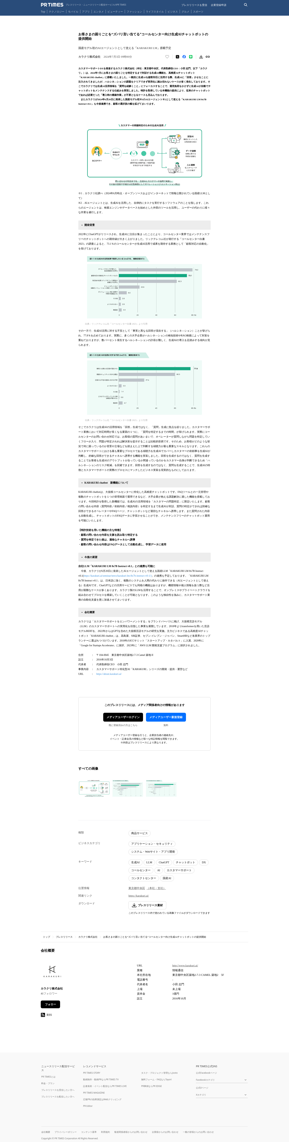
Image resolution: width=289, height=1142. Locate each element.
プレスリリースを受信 (194, 5)
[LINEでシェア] (191, 57)
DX (204, 862)
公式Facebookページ (206, 1072)
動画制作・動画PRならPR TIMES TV (101, 1079)
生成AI (135, 862)
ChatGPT (164, 862)
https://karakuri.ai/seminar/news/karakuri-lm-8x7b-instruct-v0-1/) (118, 575)
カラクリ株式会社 (88, 936)
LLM (149, 862)
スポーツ (198, 11)
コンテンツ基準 (89, 1132)
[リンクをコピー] (208, 57)
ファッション (134, 11)
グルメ (185, 11)
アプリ (86, 11)
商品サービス (139, 833)
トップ (46, 936)
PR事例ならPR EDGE (151, 1086)
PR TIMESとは (48, 1076)
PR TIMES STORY (91, 1072)
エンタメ (98, 11)
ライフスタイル (155, 11)
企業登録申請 (218, 5)
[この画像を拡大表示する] (94, 788)
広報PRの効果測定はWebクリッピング (102, 1099)
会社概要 (45, 1132)
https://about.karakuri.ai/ (109, 674)
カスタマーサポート (179, 870)
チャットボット (185, 862)
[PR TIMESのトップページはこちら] (83, 5)
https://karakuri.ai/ (138, 895)
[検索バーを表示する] (245, 4)
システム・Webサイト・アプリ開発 (153, 851)
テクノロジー (56, 11)
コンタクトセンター (143, 878)
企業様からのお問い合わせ (165, 1132)
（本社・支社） (156, 888)
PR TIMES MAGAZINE (94, 1092)
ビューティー (115, 11)
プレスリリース (64, 936)
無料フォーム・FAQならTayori (156, 1079)
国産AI (167, 878)
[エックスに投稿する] (177, 57)
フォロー (50, 1004)
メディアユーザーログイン (123, 717)
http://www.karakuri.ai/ (185, 965)
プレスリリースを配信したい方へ (57, 1096)
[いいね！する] (167, 57)
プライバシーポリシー (66, 1132)
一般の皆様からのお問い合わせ (198, 1132)
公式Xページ (202, 1087)
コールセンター (141, 870)
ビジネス (173, 11)
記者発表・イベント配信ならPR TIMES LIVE (105, 1086)
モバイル (73, 11)
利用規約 (105, 1132)
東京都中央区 (136, 888)
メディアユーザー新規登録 (165, 717)
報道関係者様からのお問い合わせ (130, 1132)
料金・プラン (48, 1083)
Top (43, 11)
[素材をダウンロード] (201, 57)
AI (158, 870)
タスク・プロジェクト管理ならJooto (159, 1072)
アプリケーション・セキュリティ (152, 843)
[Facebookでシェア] (184, 57)
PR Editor (88, 1106)
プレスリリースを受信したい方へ (57, 1090)
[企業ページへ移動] (52, 972)
